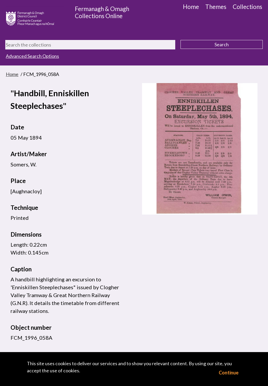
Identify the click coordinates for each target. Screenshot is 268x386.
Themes (215, 6)
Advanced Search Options (32, 56)
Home (191, 6)
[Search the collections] (90, 44)
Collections (247, 6)
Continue (228, 372)
